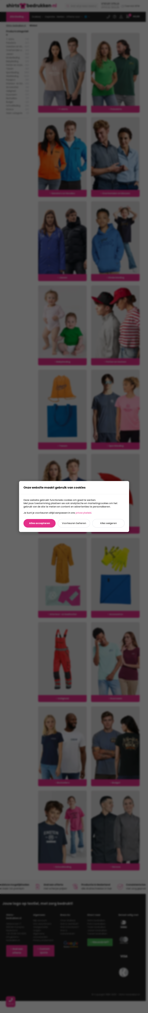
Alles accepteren (39, 523)
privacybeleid (83, 512)
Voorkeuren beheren (74, 523)
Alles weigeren (108, 523)
